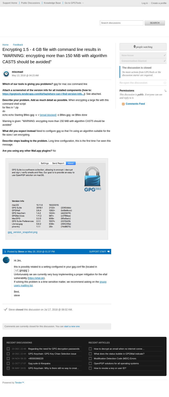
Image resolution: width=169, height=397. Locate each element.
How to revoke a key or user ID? (110, 368)
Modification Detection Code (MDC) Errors (115, 358)
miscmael (17, 71)
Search (154, 23)
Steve (21, 251)
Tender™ (19, 382)
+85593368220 (35, 358)
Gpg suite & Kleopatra (39, 363)
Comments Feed (135, 103)
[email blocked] (48, 115)
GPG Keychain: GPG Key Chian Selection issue (52, 353)
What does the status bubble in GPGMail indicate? (119, 353)
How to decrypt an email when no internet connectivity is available (119, 348)
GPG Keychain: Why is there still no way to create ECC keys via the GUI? (54, 368)
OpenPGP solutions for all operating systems (116, 363)
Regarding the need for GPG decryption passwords (53, 348)
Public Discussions (30, 3)
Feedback (18, 44)
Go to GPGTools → (74, 3)
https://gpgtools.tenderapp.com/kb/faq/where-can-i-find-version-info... (43, 94)
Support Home (10, 3)
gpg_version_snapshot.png (57, 197)
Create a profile (159, 3)
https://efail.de (36, 277)
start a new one (72, 326)
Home (5, 44)
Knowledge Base (52, 3)
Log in (145, 3)
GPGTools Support (57, 23)
